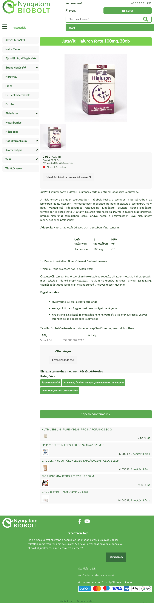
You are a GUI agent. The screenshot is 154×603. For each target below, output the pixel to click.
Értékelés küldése (63, 360)
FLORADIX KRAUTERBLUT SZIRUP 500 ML (68, 476)
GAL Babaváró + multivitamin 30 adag (65, 492)
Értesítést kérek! (140, 454)
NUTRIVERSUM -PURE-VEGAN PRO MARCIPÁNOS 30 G (77, 429)
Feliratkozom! (116, 557)
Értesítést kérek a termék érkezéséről (68, 177)
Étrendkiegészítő (51, 382)
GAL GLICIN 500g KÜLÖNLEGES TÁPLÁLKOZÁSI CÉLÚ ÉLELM (80, 460)
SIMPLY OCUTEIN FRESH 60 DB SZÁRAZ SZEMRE (73, 445)
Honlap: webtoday (145, 602)
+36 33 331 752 (141, 3)
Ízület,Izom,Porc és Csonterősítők (60, 390)
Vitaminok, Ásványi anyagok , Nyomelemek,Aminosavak (93, 382)
